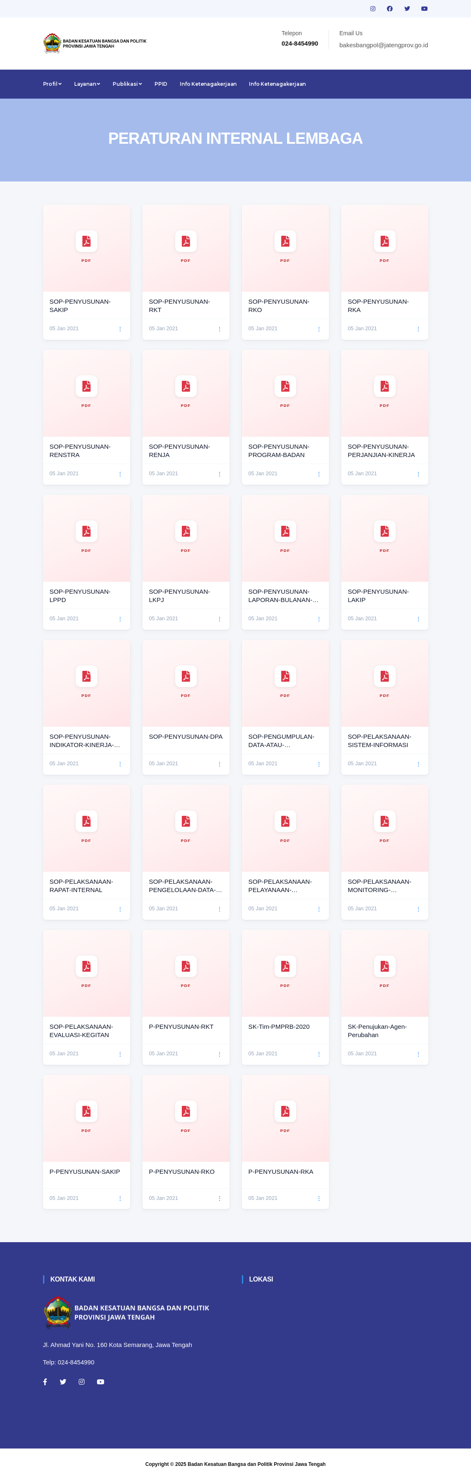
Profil (52, 84)
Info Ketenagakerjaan (208, 84)
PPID (161, 84)
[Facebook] (45, 1381)
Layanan (87, 84)
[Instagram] (81, 1381)
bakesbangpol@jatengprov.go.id (383, 44)
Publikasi (127, 84)
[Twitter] (63, 1381)
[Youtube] (101, 1381)
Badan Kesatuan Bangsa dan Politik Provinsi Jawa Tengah (257, 1464)
